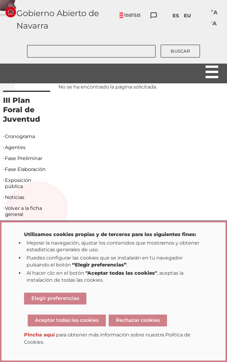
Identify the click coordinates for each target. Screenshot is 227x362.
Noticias (14, 197)
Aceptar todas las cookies (67, 320)
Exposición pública (18, 183)
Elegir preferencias (55, 298)
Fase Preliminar (23, 158)
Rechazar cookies (138, 320)
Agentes (15, 147)
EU (187, 16)
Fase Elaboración (25, 169)
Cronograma (20, 136)
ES (176, 16)
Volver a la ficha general (23, 211)
